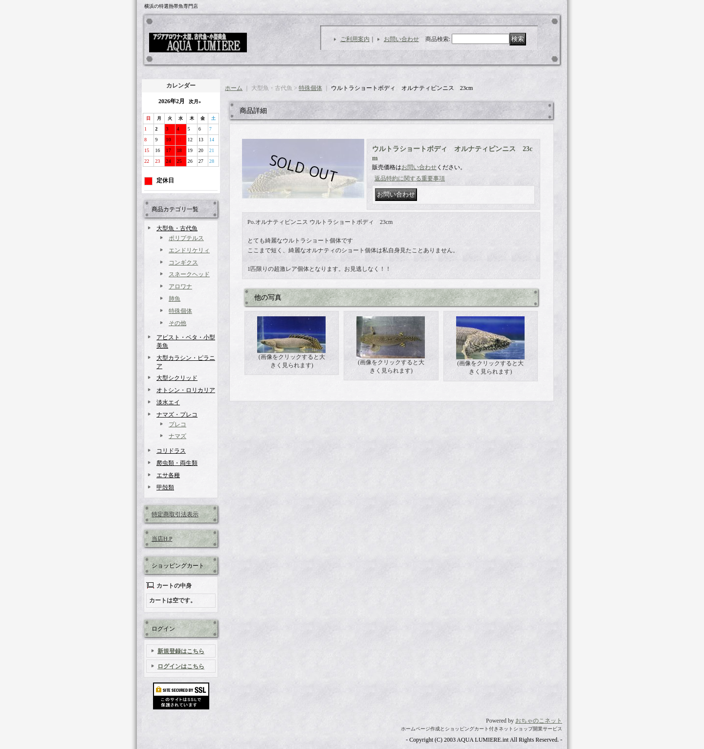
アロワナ (180, 286)
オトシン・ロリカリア (185, 390)
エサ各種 (168, 475)
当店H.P (162, 538)
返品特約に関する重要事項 (409, 178)
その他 (177, 323)
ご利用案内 (355, 39)
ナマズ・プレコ (177, 414)
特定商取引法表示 (175, 514)
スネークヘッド (189, 274)
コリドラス (171, 450)
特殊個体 (180, 311)
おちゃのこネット (538, 720)
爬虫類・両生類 (177, 463)
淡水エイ (168, 402)
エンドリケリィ (189, 250)
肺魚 (174, 298)
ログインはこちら (180, 666)
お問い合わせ (401, 39)
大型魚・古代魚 (177, 228)
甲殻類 (165, 487)
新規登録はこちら (180, 651)
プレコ (177, 424)
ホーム (233, 88)
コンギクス (183, 262)
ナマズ (177, 436)
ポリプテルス (186, 238)
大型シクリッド (177, 377)
